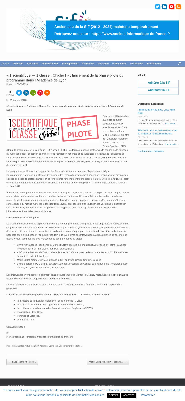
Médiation (103, 63)
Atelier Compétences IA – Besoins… (108, 362)
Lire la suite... (170, 123)
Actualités (32, 63)
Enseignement (70, 63)
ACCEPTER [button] (128, 395)
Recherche (88, 63)
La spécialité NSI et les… (22, 362)
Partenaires (136, 63)
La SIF (5, 63)
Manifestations (50, 63)
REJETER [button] (113, 395)
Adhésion (18, 63)
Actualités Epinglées (49, 346)
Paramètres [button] (148, 394)
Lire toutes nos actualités (151, 151)
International (154, 63)
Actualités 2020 (32, 346)
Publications (119, 63)
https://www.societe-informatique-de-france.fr (130, 34)
